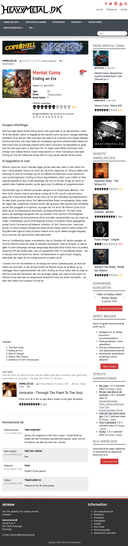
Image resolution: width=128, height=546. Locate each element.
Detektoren (95, 22)
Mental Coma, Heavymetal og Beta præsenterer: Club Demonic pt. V (108, 76)
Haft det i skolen (33, 450)
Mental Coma (46, 72)
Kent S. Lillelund (49, 61)
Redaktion (99, 514)
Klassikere (99, 517)
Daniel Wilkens (47, 384)
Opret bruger (111, 9)
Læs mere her (110, 461)
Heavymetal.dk (32, 9)
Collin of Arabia (105, 294)
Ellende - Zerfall (104, 212)
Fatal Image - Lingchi (106, 239)
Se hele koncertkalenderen (110, 308)
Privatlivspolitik (102, 529)
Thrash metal (54, 94)
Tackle (113, 298)
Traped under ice (33, 479)
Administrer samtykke (105, 532)
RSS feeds (99, 526)
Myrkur (102, 431)
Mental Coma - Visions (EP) (108, 105)
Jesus (27, 465)
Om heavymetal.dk (103, 511)
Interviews (59, 22)
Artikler (97, 523)
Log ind (99, 9)
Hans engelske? (32, 429)
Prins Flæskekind (107, 422)
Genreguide (99, 520)
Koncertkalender (36, 22)
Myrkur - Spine (115, 388)
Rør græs (103, 385)
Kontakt (124, 9)
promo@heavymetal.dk (22, 534)
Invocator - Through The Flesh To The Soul (50, 392)
